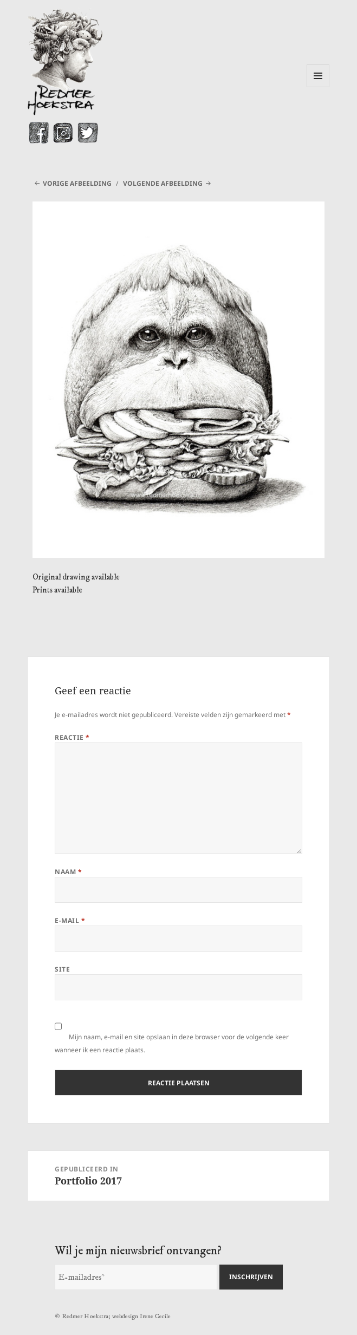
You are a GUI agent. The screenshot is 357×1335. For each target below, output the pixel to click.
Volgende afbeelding (163, 183)
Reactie (72, 737)
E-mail (70, 920)
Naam (68, 871)
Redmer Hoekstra (85, 1316)
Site (62, 969)
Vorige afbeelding (77, 183)
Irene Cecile (155, 1316)
